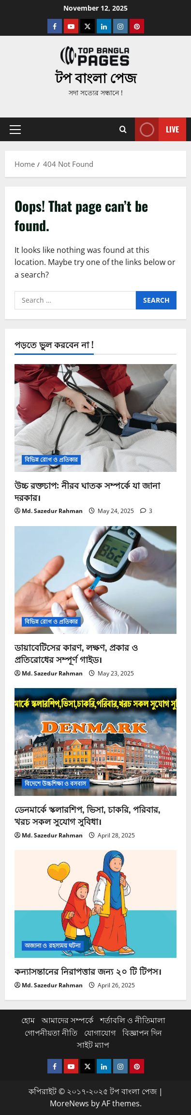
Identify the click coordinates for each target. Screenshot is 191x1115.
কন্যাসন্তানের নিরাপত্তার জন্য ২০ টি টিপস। (88, 971)
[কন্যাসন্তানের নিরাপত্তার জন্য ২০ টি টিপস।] (95, 904)
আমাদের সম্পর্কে (67, 1020)
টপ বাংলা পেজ (95, 77)
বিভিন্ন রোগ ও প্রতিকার (51, 459)
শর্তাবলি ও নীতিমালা (132, 1020)
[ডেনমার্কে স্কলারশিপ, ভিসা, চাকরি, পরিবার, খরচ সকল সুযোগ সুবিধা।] (95, 742)
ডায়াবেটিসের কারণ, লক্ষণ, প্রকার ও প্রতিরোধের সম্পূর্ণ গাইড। (76, 653)
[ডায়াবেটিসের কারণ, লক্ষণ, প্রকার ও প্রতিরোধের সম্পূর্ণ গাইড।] (95, 580)
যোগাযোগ (100, 1032)
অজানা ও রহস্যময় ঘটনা (53, 945)
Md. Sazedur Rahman (52, 511)
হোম (28, 1020)
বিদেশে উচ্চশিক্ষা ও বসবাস (56, 783)
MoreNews (69, 1103)
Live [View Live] (157, 129)
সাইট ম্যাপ (93, 1045)
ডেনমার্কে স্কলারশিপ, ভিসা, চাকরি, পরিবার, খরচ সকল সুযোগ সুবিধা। (87, 815)
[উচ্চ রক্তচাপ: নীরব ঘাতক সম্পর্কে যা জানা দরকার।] (95, 418)
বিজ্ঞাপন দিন (142, 1032)
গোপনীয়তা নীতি (51, 1032)
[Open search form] (123, 129)
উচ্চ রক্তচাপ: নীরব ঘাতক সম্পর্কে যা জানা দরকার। (87, 491)
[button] (15, 129)
